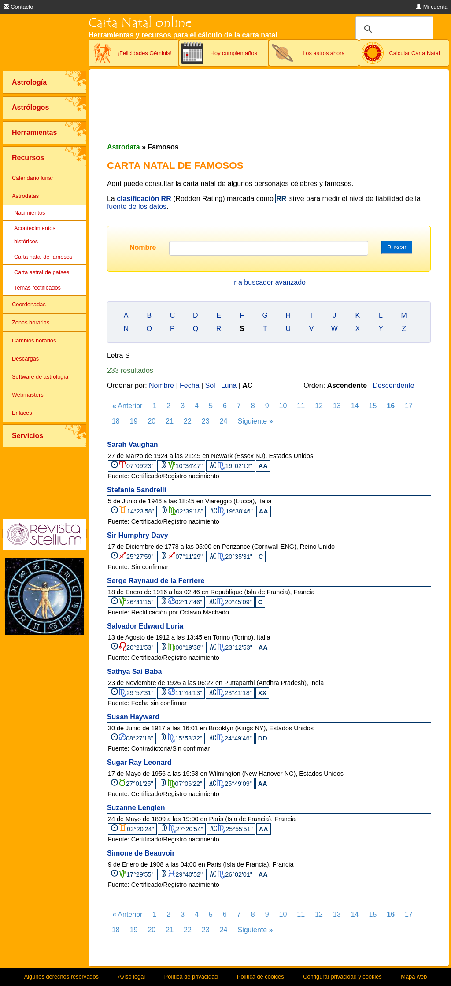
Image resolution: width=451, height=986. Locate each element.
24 (224, 421)
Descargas (25, 358)
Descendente (393, 385)
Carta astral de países (41, 272)
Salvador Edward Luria (145, 626)
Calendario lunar (32, 178)
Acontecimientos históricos (34, 235)
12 (319, 405)
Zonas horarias (30, 322)
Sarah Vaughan (132, 444)
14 (355, 405)
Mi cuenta (431, 7)
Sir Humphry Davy (137, 535)
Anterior (127, 405)
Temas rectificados (37, 287)
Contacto (18, 7)
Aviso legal (131, 976)
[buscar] (393, 29)
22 (188, 421)
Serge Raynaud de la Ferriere (155, 580)
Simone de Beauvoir (141, 853)
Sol (210, 385)
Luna (229, 385)
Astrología (29, 82)
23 (206, 421)
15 (373, 405)
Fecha (189, 385)
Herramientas (34, 132)
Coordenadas (29, 304)
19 (134, 421)
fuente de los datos (136, 206)
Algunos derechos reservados (61, 976)
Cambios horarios (34, 340)
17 (409, 405)
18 (116, 421)
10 (283, 405)
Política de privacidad (191, 976)
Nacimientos (29, 212)
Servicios (27, 435)
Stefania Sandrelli (136, 490)
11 (301, 405)
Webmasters (28, 394)
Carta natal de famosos (43, 256)
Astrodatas (25, 196)
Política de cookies (260, 976)
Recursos (28, 157)
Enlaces (22, 412)
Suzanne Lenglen (136, 807)
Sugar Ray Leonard (139, 762)
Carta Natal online (140, 22)
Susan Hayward (133, 717)
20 (151, 421)
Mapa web (414, 976)
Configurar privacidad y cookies (342, 976)
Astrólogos (30, 107)
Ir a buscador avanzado (269, 282)
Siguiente (255, 421)
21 (170, 421)
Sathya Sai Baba (134, 671)
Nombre (142, 247)
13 (337, 405)
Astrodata (123, 147)
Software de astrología (40, 376)
